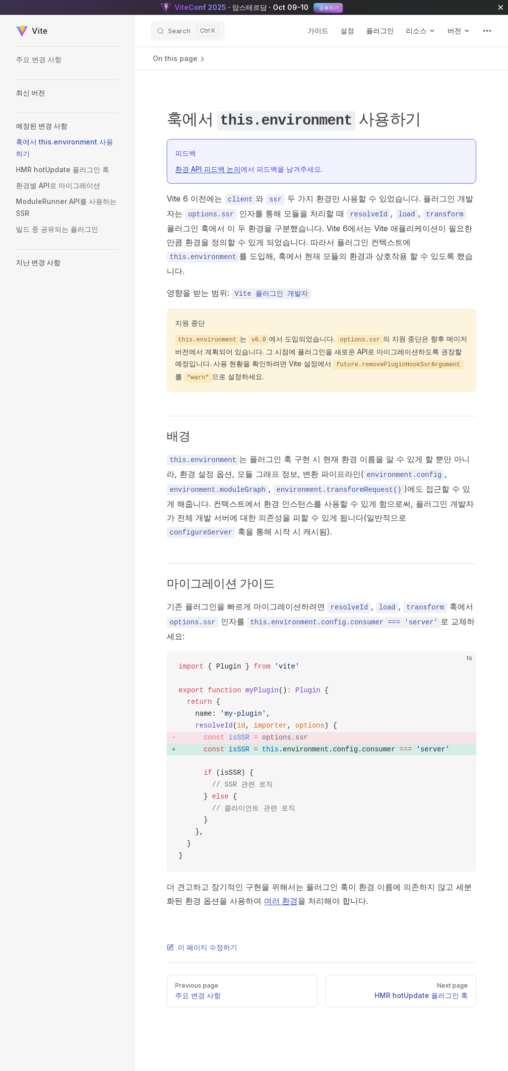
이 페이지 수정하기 (202, 947)
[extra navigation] (487, 31)
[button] (67, 93)
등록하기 (328, 8)
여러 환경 (281, 901)
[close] (500, 7)
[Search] (188, 31)
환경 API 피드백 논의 (208, 169)
